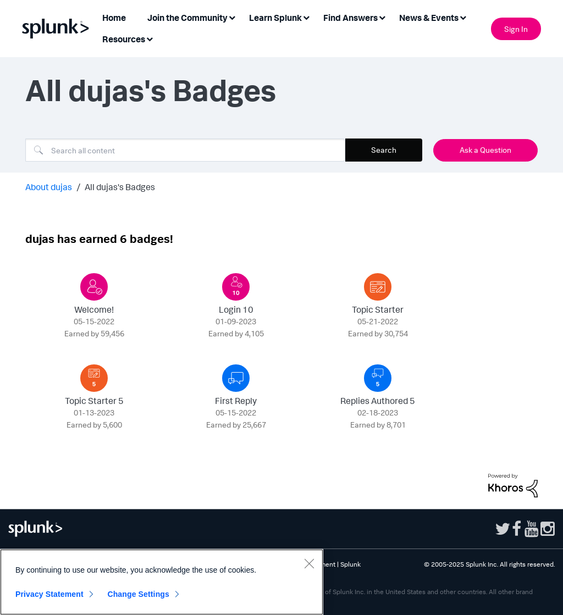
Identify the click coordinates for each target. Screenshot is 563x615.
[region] (161, 582)
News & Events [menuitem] (429, 17)
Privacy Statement (49, 594)
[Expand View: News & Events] (462, 17)
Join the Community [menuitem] (187, 17)
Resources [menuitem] (123, 39)
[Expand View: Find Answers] (382, 17)
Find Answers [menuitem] (350, 17)
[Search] (185, 150)
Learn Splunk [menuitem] (275, 17)
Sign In (516, 29)
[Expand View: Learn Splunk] (306, 17)
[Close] (308, 563)
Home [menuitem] (114, 17)
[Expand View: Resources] (149, 38)
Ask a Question (485, 149)
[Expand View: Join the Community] (232, 17)
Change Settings (138, 594)
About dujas (48, 186)
